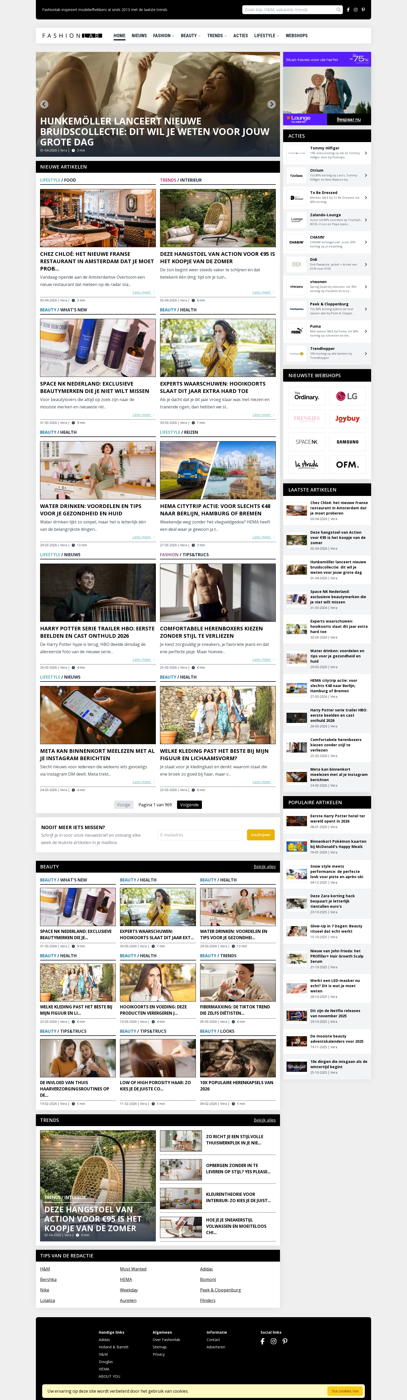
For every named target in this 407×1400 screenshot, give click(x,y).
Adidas (206, 1269)
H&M (45, 1269)
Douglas (106, 1361)
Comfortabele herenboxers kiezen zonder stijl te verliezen (211, 632)
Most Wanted (133, 1269)
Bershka (48, 1279)
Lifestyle (266, 35)
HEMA (126, 1279)
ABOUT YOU (109, 1376)
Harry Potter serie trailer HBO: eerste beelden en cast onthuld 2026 (97, 632)
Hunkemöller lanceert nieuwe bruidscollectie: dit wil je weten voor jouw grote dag (155, 131)
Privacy (159, 1354)
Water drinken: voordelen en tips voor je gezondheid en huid (90, 509)
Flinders (208, 1300)
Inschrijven (261, 834)
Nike (44, 1290)
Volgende (189, 805)
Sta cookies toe (345, 1390)
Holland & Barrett (114, 1346)
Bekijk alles (265, 866)
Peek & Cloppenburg (220, 1290)
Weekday (129, 1290)
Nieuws (139, 35)
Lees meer (144, 292)
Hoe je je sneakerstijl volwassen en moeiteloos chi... (236, 1226)
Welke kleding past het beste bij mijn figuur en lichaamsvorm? (214, 754)
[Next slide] (271, 104)
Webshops (297, 35)
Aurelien (128, 1300)
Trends (217, 35)
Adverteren (216, 1346)
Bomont (208, 1279)
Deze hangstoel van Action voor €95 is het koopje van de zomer (217, 257)
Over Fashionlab (166, 1339)
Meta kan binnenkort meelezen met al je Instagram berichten (97, 754)
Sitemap (160, 1346)
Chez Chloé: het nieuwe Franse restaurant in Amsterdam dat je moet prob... (97, 261)
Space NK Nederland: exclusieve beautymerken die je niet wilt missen (94, 387)
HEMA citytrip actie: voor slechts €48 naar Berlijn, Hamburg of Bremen (215, 509)
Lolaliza (47, 1300)
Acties (240, 35)
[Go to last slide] (44, 104)
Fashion (164, 35)
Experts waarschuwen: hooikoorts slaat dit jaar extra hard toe (213, 387)
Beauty (191, 35)
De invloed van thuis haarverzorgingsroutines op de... (74, 1089)
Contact (213, 1339)
